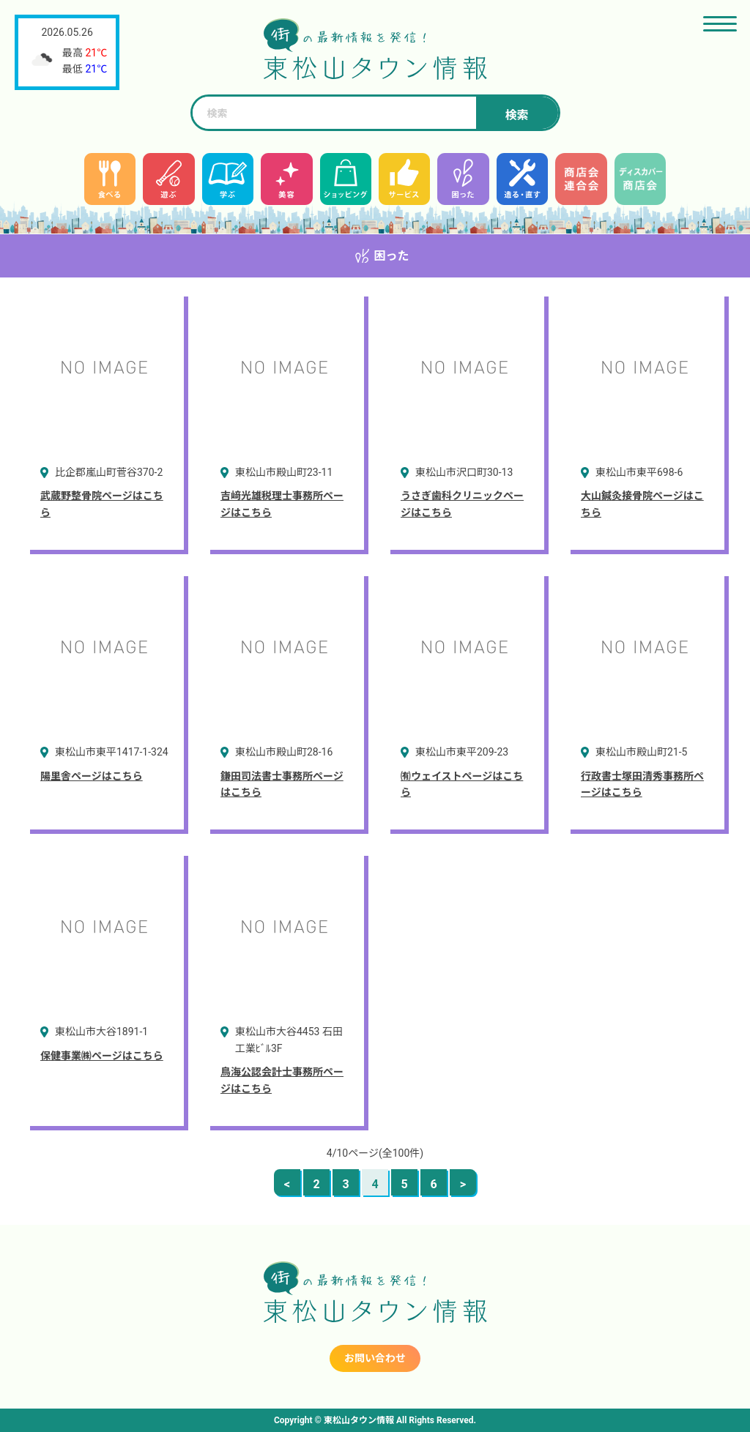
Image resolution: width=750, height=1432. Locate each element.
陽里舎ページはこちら (91, 776)
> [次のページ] (463, 1184)
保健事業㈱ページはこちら (101, 1056)
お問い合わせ (375, 1358)
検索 (516, 115)
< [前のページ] (287, 1184)
